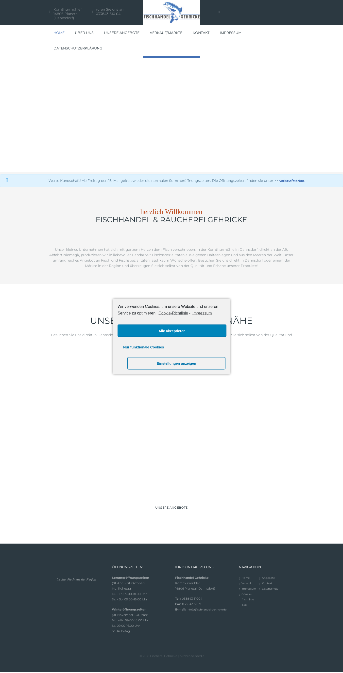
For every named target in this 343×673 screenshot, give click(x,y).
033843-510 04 (108, 14)
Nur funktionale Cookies (143, 355)
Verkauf (247, 584)
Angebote (269, 579)
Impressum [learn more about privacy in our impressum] (202, 321)
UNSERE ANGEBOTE (171, 508)
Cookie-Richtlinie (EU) (248, 606)
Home (246, 579)
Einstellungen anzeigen (199, 355)
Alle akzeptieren (172, 339)
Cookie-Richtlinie (173, 321)
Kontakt (268, 584)
